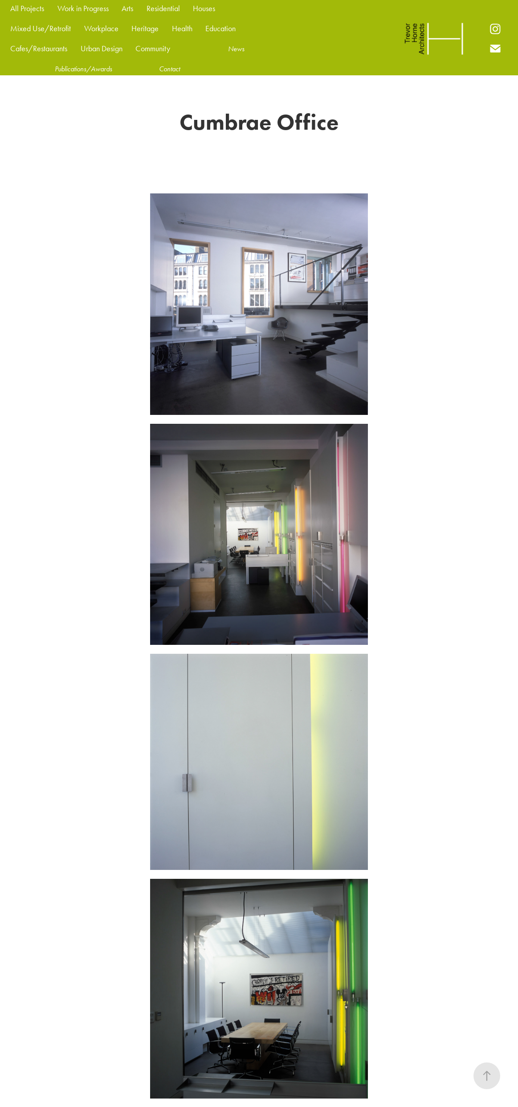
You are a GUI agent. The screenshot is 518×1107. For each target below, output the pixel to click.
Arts (127, 8)
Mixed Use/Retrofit (40, 28)
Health (182, 28)
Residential (163, 8)
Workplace (101, 28)
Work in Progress (83, 8)
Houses (204, 8)
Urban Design (101, 48)
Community (152, 48)
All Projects (27, 8)
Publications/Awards (83, 69)
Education (220, 28)
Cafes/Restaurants (38, 48)
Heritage (145, 28)
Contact (169, 69)
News (236, 49)
